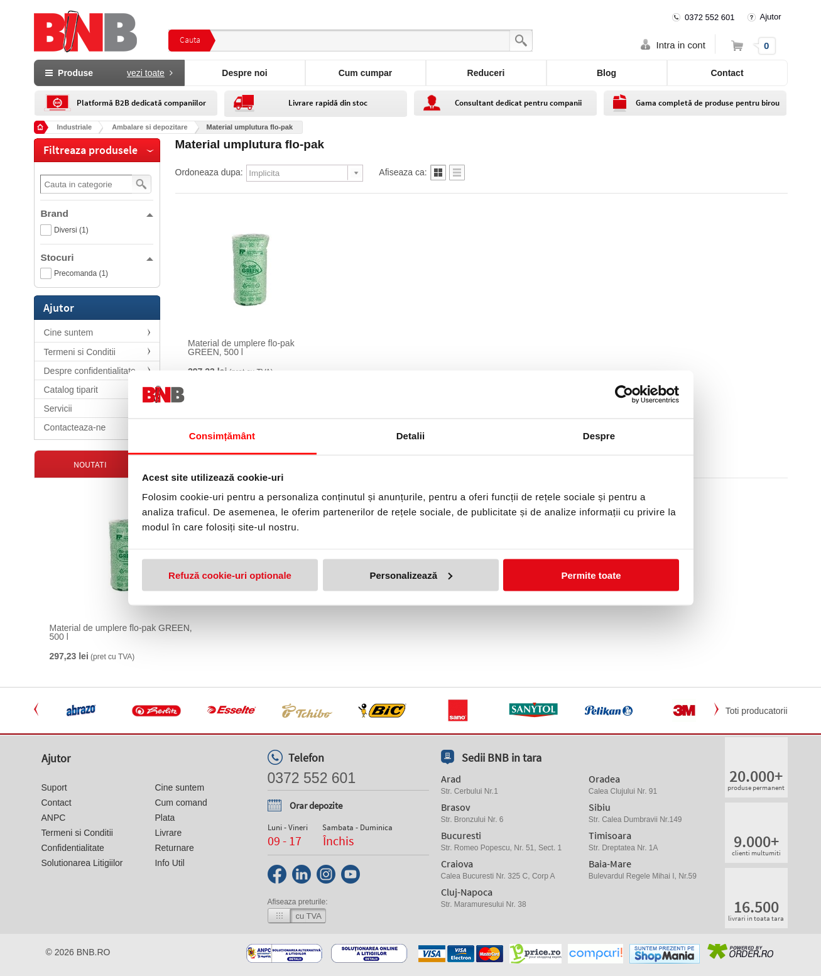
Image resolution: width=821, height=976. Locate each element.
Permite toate (591, 574)
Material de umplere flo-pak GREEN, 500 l (241, 347)
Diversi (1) (71, 230)
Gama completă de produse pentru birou (708, 102)
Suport (54, 787)
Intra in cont (680, 45)
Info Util (169, 863)
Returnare (174, 848)
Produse (108, 73)
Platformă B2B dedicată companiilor (141, 102)
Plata (165, 818)
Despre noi (244, 73)
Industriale (74, 127)
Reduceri (486, 73)
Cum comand (181, 803)
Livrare (168, 833)
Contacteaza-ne (75, 427)
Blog (606, 73)
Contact (726, 73)
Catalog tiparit (71, 390)
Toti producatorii (757, 711)
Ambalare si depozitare (149, 127)
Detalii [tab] (410, 435)
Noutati (90, 464)
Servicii (58, 408)
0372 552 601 (710, 17)
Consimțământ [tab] (222, 435)
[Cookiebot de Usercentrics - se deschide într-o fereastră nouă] (624, 394)
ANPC (53, 818)
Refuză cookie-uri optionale (229, 574)
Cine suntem (69, 332)
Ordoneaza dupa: (209, 172)
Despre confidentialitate (90, 371)
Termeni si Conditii (80, 352)
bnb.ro (94, 952)
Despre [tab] (599, 435)
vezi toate (146, 73)
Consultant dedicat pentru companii (518, 102)
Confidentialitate (72, 848)
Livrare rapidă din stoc (327, 102)
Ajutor (770, 16)
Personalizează (410, 574)
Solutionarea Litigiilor (82, 863)
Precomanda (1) (81, 273)
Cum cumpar (366, 73)
